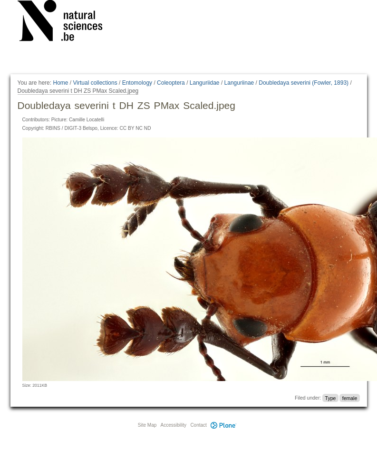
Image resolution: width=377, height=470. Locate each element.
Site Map (147, 425)
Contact (198, 425)
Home (60, 82)
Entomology (137, 82)
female (350, 398)
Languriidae (205, 82)
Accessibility (173, 425)
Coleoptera (171, 82)
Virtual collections (95, 82)
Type (330, 398)
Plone (224, 425)
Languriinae (239, 82)
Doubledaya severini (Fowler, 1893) (303, 82)
